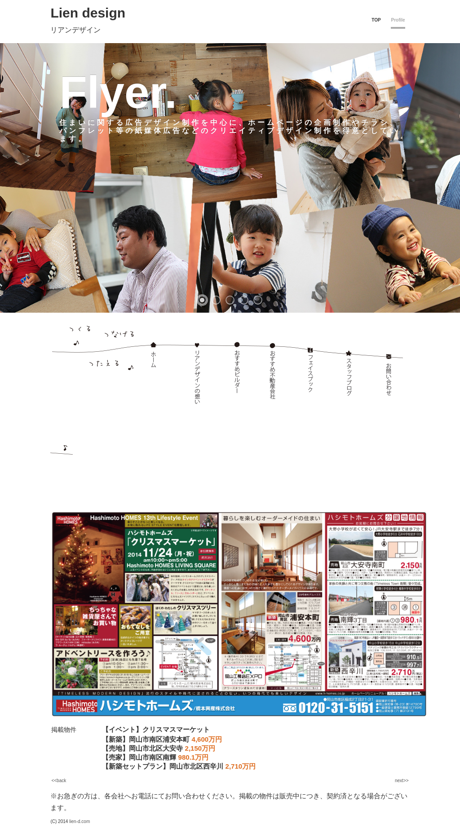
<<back (58, 780)
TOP (376, 20)
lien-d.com (79, 821)
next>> (402, 780)
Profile (398, 20)
